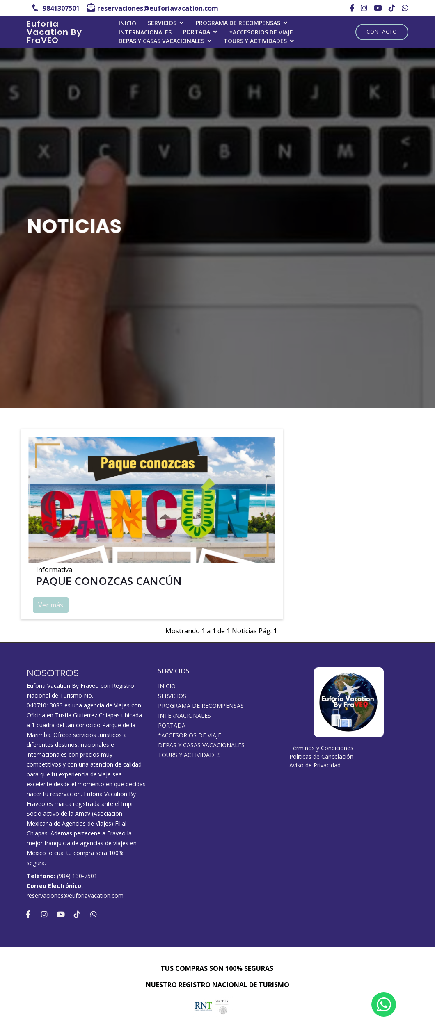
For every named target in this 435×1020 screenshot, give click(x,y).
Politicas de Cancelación (321, 756)
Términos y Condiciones (321, 748)
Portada (196, 32)
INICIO (127, 23)
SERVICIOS (162, 23)
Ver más (50, 606)
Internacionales (145, 32)
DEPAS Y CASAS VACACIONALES (161, 41)
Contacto (381, 31)
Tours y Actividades (255, 41)
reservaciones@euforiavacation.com (75, 895)
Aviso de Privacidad (315, 765)
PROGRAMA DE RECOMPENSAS (238, 23)
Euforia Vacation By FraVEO (54, 32)
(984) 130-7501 (77, 876)
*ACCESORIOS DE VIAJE (261, 32)
